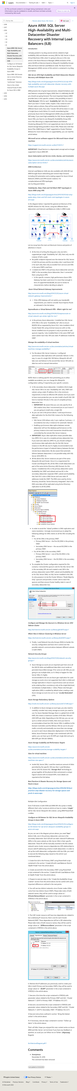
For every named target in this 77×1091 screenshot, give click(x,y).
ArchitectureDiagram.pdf (36, 1043)
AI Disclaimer (6, 1082)
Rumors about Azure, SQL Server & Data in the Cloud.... (44, 21)
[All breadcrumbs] (30, 20)
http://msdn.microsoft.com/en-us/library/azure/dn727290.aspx (50, 704)
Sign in (72, 3)
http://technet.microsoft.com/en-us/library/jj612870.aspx (48, 630)
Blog (27, 1082)
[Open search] (68, 2)
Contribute (36, 1082)
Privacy (44, 1082)
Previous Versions (18, 1082)
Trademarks (63, 1082)
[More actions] (73, 20)
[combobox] (12, 20)
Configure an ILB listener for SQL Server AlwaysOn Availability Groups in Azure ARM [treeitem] (15, 67)
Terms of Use (54, 1082)
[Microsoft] (3, 2)
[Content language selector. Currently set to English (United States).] (11, 1077)
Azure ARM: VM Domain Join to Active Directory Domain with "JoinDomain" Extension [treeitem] (14, 78)
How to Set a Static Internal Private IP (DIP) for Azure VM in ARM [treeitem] (14, 87)
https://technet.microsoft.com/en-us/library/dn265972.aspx (49, 638)
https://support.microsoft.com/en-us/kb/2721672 (45, 145)
